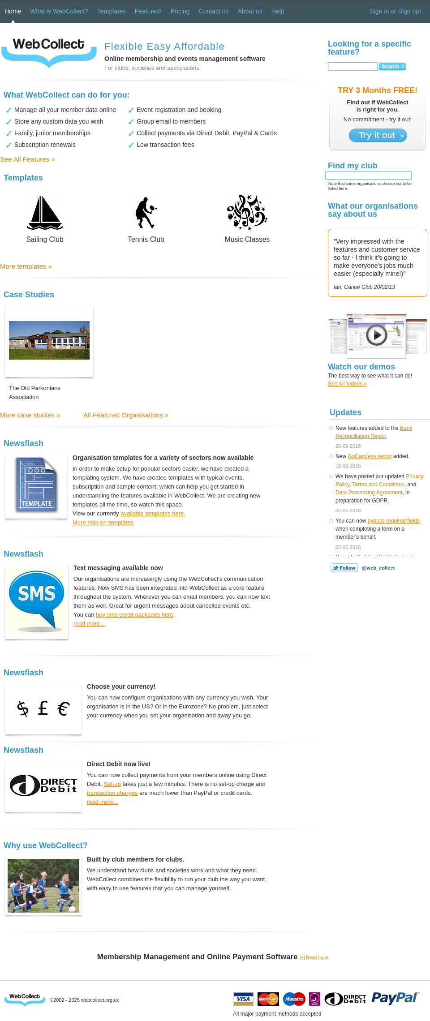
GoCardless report (369, 456)
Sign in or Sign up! (395, 11)
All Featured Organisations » (125, 415)
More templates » (26, 266)
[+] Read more (314, 957)
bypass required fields (394, 521)
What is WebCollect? (59, 11)
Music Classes (247, 239)
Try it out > (377, 136)
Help (277, 11)
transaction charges (112, 792)
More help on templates (103, 522)
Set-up (112, 784)
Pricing (180, 11)
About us (250, 11)
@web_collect (378, 568)
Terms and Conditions (378, 484)
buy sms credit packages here (134, 614)
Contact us (214, 11)
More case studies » (30, 415)
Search (390, 67)
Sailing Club (44, 239)
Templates (111, 11)
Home (12, 11)
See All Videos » (347, 384)
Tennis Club (146, 239)
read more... (89, 623)
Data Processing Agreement (368, 492)
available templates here (152, 513)
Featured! (148, 11)
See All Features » (27, 159)
